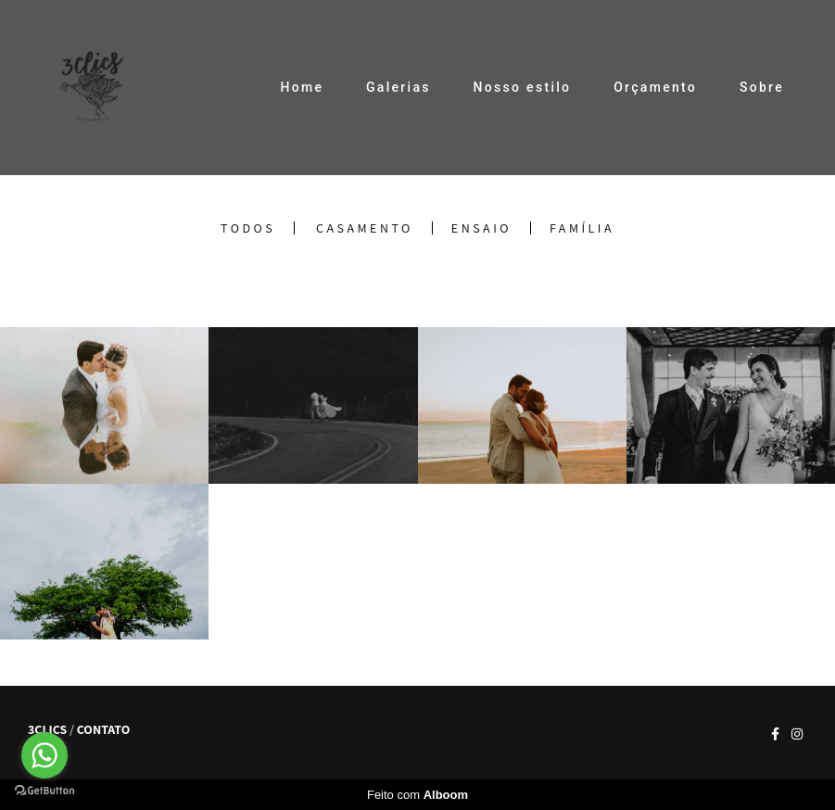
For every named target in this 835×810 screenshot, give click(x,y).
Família (582, 227)
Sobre (762, 87)
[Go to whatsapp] (44, 755)
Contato (103, 729)
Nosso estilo (523, 87)
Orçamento (655, 87)
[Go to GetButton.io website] (44, 791)
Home (301, 87)
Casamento (364, 227)
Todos (248, 227)
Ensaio (481, 227)
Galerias (398, 87)
